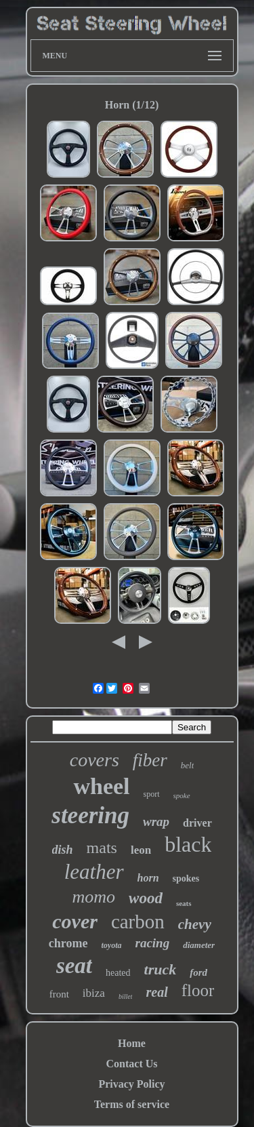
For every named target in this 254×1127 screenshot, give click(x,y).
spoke (181, 795)
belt (187, 765)
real (156, 992)
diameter (199, 945)
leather (94, 872)
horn (148, 878)
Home (132, 1043)
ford (198, 972)
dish (62, 849)
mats (102, 847)
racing (152, 943)
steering (90, 815)
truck (160, 969)
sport (152, 794)
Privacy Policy (131, 1084)
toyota (112, 945)
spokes (186, 878)
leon (141, 850)
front (59, 994)
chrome (68, 943)
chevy (194, 924)
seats (184, 903)
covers (94, 759)
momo (93, 897)
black (188, 844)
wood (146, 898)
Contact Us (132, 1063)
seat (74, 965)
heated (118, 973)
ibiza (94, 993)
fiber (150, 760)
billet (126, 996)
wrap (156, 821)
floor (198, 990)
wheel (101, 786)
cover (75, 921)
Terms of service (131, 1104)
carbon (138, 921)
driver (197, 823)
